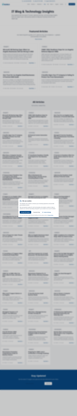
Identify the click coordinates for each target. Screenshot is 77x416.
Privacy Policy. (50, 215)
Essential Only (36, 212)
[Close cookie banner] (57, 200)
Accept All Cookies (25, 212)
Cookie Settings (46, 212)
